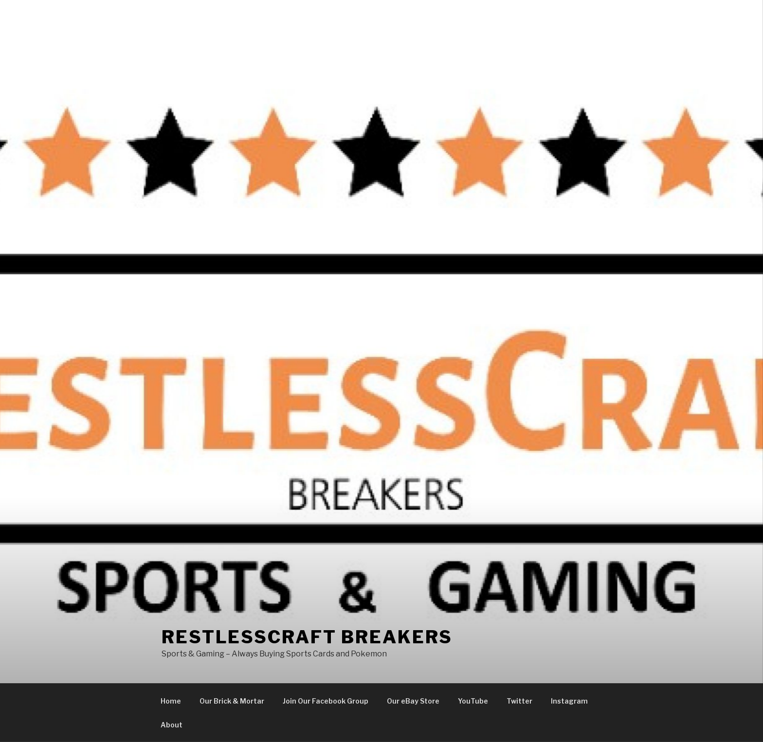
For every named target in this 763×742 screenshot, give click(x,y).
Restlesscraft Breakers (307, 637)
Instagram (569, 701)
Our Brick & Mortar (232, 701)
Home (171, 701)
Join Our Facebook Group (325, 701)
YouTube (473, 701)
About (171, 725)
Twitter (519, 701)
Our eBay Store (413, 701)
